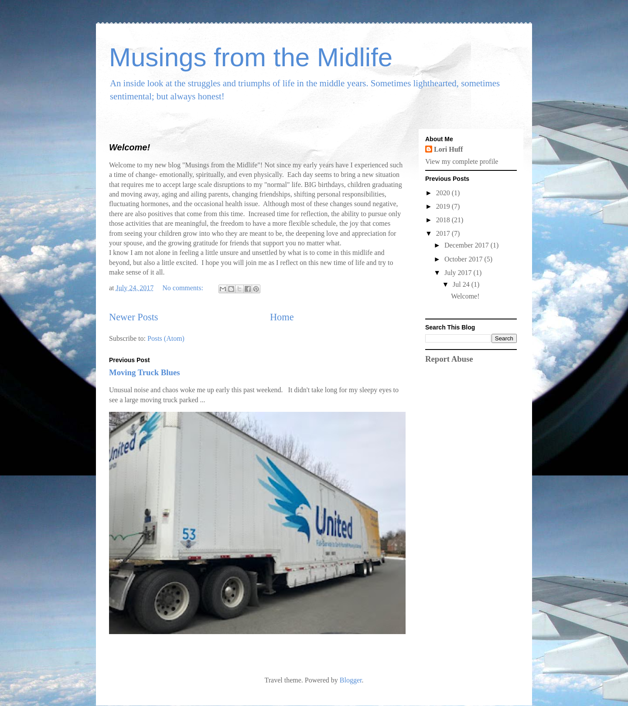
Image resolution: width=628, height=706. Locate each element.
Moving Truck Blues (144, 372)
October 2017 (464, 259)
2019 (444, 206)
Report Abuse (449, 358)
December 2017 (467, 245)
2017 (444, 233)
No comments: (183, 288)
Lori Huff (448, 149)
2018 (444, 220)
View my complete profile (461, 161)
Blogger (351, 680)
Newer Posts (133, 317)
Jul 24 (462, 284)
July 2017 (459, 272)
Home (282, 317)
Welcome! (129, 147)
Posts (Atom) (165, 338)
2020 (444, 193)
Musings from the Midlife (250, 57)
